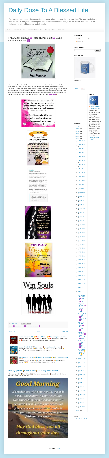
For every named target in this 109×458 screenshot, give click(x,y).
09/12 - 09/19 (81, 200)
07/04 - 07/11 (81, 240)
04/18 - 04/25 (81, 284)
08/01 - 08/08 (81, 224)
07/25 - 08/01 (81, 228)
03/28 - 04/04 (81, 358)
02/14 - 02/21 (81, 382)
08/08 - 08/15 (81, 220)
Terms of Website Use (35, 30)
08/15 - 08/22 (81, 216)
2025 (78, 129)
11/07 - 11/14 (81, 168)
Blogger (58, 448)
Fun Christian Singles (82, 419)
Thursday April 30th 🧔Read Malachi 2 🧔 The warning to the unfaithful (33, 371)
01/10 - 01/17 (81, 402)
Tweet (76, 88)
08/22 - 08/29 (81, 212)
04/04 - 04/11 (81, 292)
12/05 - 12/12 (81, 153)
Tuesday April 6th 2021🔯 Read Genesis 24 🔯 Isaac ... (82, 335)
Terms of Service (19, 30)
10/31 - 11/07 (81, 172)
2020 (78, 411)
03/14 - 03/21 (81, 366)
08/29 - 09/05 (81, 208)
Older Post (65, 331)
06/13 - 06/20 (81, 252)
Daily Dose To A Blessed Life (48, 10)
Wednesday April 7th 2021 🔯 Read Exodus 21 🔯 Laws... (81, 326)
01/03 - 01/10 (81, 406)
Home (9, 30)
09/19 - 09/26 (81, 196)
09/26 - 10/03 (81, 192)
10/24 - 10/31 (81, 176)
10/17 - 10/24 (81, 180)
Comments (79, 42)
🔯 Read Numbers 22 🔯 (19, 326)
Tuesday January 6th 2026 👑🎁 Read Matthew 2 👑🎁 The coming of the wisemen (42, 337)
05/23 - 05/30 (81, 264)
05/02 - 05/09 (81, 276)
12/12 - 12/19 (81, 149)
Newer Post (12, 331)
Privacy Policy (49, 30)
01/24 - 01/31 (81, 394)
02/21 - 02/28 (81, 378)
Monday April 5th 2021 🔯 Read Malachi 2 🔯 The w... (81, 344)
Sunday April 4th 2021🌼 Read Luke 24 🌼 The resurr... (82, 352)
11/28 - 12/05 (81, 156)
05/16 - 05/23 (81, 268)
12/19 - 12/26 (81, 145)
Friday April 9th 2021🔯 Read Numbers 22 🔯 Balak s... (82, 307)
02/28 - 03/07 (81, 374)
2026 (78, 126)
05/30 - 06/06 (81, 260)
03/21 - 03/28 (81, 362)
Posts (78, 38)
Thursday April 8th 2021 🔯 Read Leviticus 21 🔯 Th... (82, 317)
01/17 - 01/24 (81, 398)
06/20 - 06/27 (81, 248)
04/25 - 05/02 (81, 280)
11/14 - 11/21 (81, 164)
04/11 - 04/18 (81, 288)
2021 (78, 139)
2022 (78, 136)
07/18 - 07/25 (81, 232)
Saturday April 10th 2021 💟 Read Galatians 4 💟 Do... (82, 298)
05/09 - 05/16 (81, 272)
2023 (78, 134)
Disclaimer (61, 30)
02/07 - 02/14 (81, 386)
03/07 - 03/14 (81, 370)
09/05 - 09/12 (81, 204)
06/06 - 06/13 (81, 256)
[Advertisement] (87, 107)
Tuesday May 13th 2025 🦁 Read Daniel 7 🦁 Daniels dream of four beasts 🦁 (40, 347)
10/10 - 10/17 (81, 184)
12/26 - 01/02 (81, 141)
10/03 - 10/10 (81, 188)
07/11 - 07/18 (81, 236)
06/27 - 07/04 (81, 244)
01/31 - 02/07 (81, 390)
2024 (78, 131)
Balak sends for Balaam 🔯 (33, 326)
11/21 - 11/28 (81, 160)
